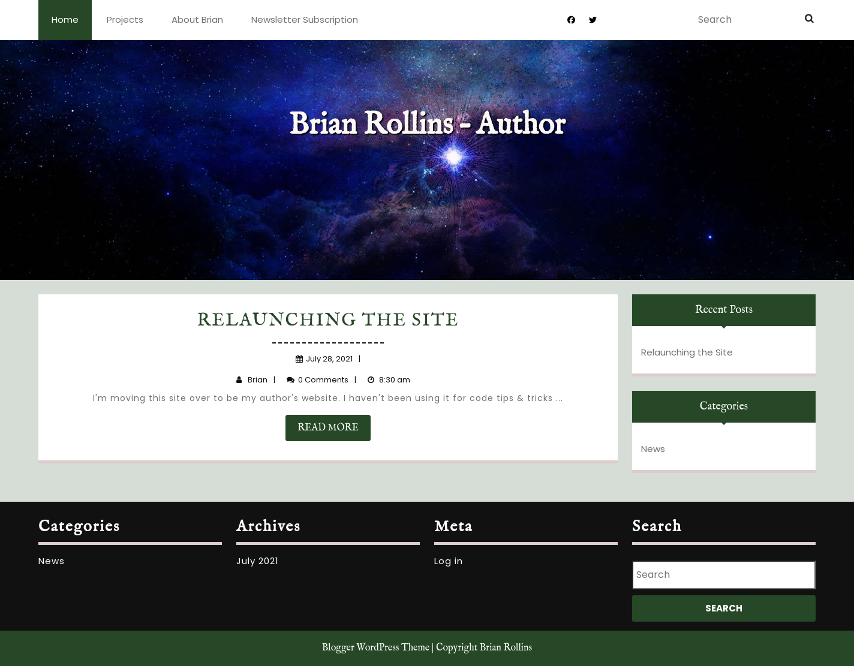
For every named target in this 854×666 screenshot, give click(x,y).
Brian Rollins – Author (427, 125)
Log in (448, 561)
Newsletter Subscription (304, 19)
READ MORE (333, 430)
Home (65, 19)
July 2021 (257, 561)
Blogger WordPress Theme (375, 648)
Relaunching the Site (328, 320)
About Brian (197, 19)
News (653, 448)
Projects (125, 19)
